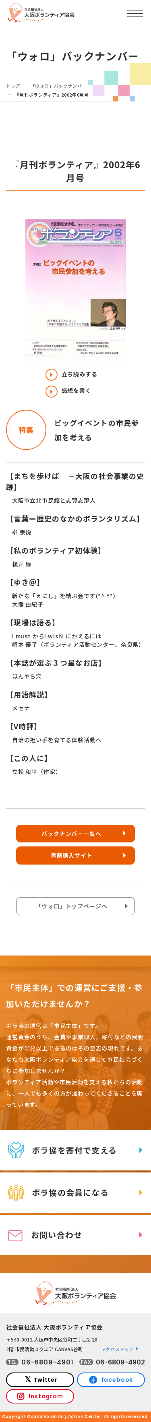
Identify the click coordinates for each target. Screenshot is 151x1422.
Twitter (45, 1380)
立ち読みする (71, 374)
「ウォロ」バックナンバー (59, 86)
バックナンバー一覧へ (71, 834)
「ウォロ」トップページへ (71, 906)
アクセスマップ (117, 1349)
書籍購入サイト (72, 855)
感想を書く (68, 390)
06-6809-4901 (47, 1362)
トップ (13, 86)
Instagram (46, 1396)
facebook (117, 1380)
